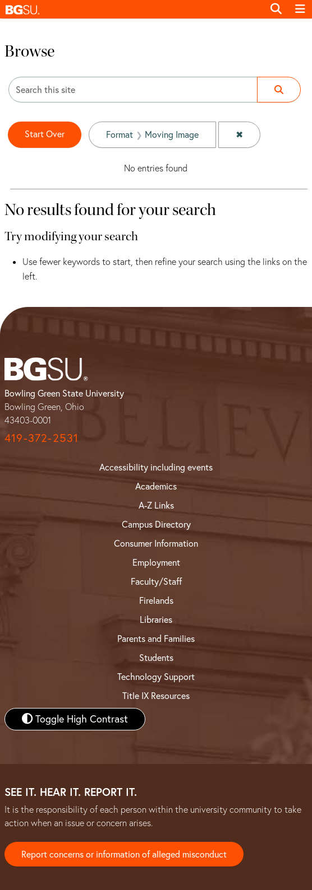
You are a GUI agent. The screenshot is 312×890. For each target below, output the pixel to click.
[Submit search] (279, 89)
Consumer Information (156, 543)
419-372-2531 (41, 438)
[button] (132, 9)
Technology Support (156, 676)
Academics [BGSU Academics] (156, 486)
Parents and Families (156, 638)
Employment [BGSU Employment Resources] (156, 562)
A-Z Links (156, 505)
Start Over (45, 133)
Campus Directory (156, 524)
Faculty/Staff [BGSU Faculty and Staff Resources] (156, 581)
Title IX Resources (156, 695)
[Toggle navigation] (300, 9)
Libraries (156, 619)
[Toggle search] (276, 9)
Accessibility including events (156, 467)
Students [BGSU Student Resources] (156, 657)
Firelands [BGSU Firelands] (156, 600)
